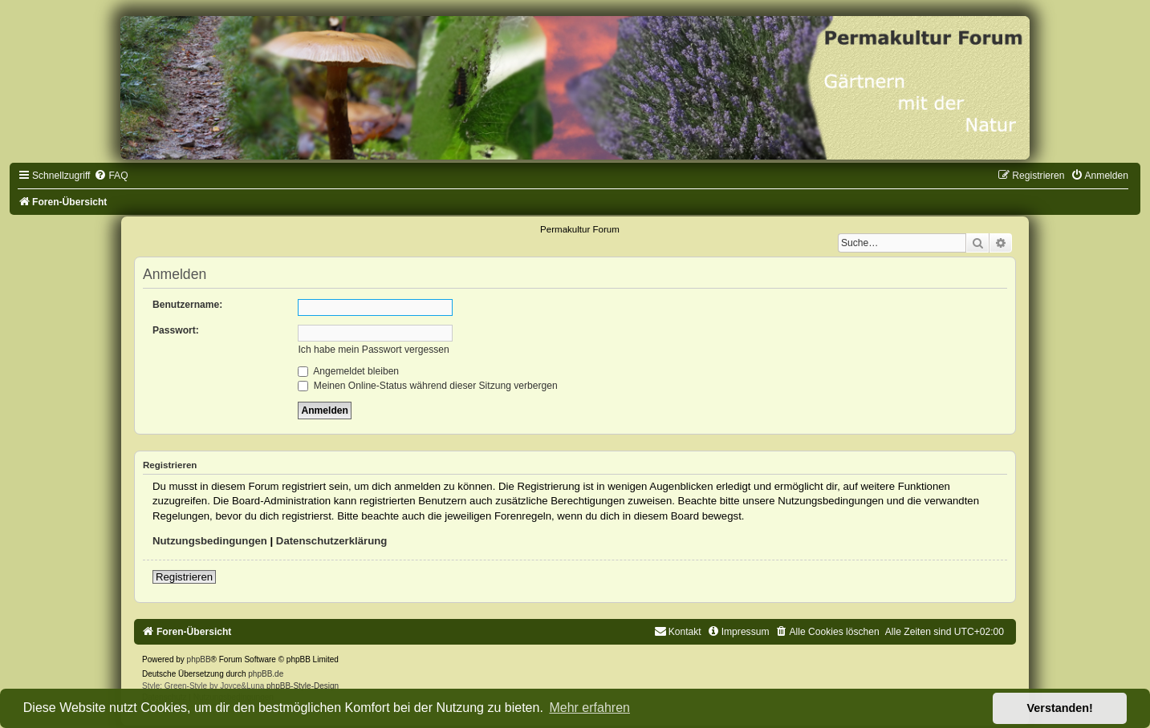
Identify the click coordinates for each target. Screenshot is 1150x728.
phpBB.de (265, 673)
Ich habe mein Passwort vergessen (373, 349)
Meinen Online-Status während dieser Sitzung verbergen (427, 385)
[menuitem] (111, 175)
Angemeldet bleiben (348, 371)
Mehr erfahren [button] (589, 707)
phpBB (199, 659)
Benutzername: (187, 304)
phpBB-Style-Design (302, 685)
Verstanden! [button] (1060, 708)
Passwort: (175, 330)
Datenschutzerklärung (332, 541)
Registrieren (184, 577)
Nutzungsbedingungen (209, 541)
